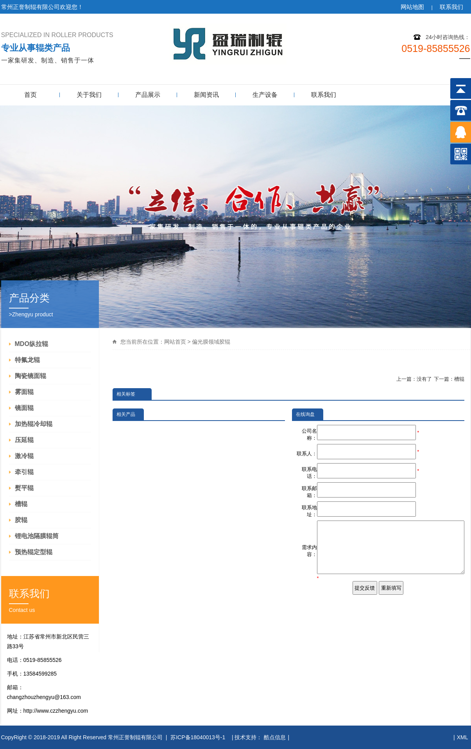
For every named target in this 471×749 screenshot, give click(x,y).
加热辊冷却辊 (33, 424)
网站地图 (412, 7)
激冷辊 (24, 456)
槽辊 (21, 504)
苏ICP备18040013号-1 (198, 737)
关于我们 (89, 94)
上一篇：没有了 (414, 379)
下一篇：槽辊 (449, 379)
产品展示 (147, 94)
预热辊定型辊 (33, 552)
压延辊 (24, 440)
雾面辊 (24, 392)
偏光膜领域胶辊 (211, 342)
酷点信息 (275, 737)
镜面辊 (24, 408)
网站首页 (175, 342)
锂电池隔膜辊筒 (37, 536)
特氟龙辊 (27, 360)
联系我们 (451, 7)
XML (462, 737)
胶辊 (21, 520)
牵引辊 (24, 472)
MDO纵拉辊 (31, 344)
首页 (30, 94)
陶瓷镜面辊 (30, 376)
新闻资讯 (206, 94)
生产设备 (265, 94)
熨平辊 (24, 488)
